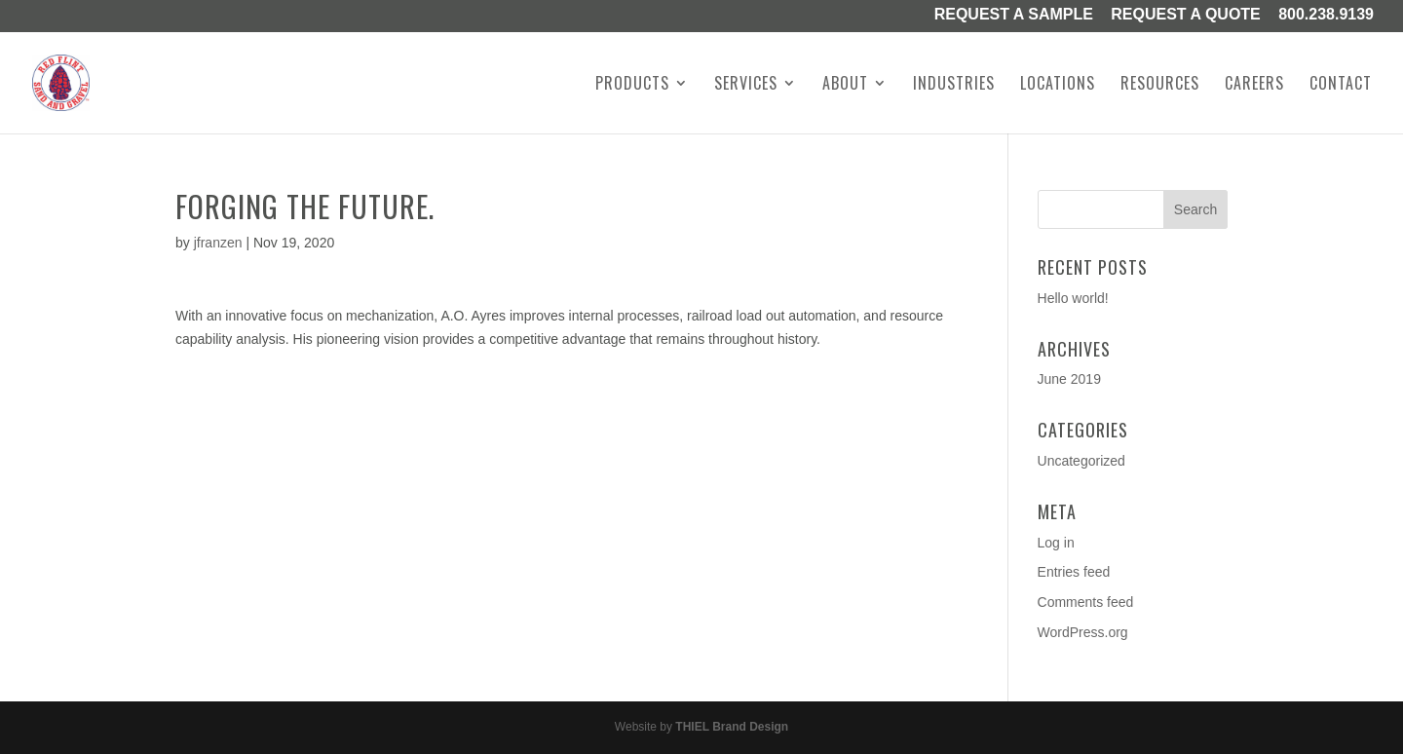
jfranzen (218, 242)
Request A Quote (1186, 15)
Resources (1159, 85)
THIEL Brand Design (731, 727)
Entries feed (1074, 572)
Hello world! (1073, 298)
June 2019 (1069, 379)
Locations (1057, 85)
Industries (954, 85)
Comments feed (1086, 602)
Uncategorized (1081, 461)
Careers (1254, 85)
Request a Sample (1013, 15)
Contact (1340, 85)
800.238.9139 (1326, 15)
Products (632, 85)
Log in (1056, 542)
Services (745, 85)
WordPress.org (1083, 632)
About (845, 85)
